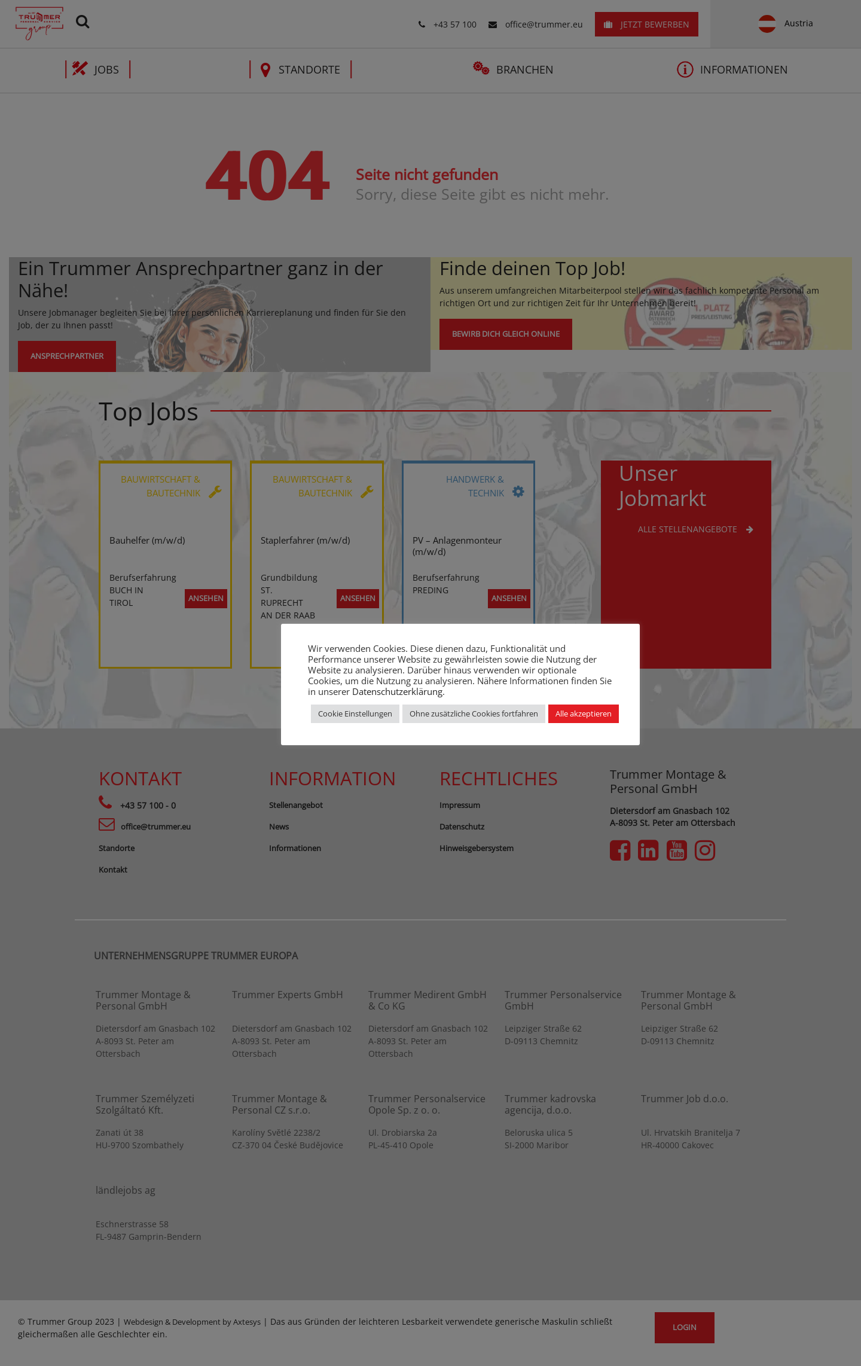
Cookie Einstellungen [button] (355, 713)
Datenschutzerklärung (397, 691)
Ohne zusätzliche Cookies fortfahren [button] (474, 713)
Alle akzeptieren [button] (583, 713)
